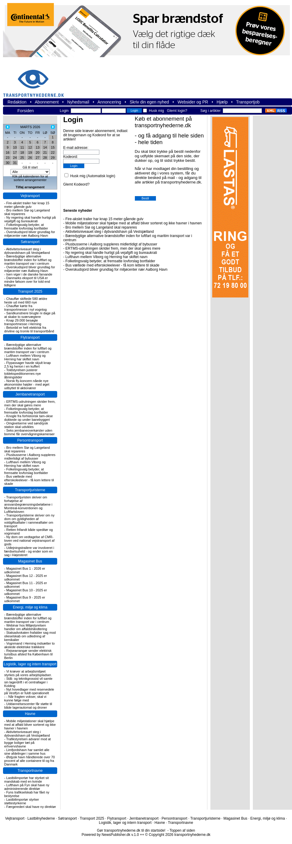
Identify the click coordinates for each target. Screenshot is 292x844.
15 (52, 147)
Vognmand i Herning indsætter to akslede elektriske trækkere (29, 645)
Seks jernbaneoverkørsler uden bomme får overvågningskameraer (29, 432)
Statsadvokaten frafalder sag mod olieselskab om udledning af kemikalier (30, 636)
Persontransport (30, 440)
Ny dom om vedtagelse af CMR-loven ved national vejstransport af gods (29, 540)
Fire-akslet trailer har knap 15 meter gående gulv (26, 204)
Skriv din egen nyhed (149, 102)
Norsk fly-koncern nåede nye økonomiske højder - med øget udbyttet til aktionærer (26, 384)
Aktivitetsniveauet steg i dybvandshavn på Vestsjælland (27, 250)
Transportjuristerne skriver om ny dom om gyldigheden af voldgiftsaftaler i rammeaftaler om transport (29, 520)
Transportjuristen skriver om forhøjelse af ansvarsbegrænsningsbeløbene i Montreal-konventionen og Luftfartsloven (28, 504)
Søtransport (30, 242)
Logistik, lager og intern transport (30, 664)
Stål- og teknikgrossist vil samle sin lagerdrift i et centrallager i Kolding (28, 682)
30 (7, 163)
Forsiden (25, 110)
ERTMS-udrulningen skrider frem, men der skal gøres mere (29, 403)
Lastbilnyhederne (41, 818)
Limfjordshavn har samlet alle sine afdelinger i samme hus (26, 751)
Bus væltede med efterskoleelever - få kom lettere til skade (29, 480)
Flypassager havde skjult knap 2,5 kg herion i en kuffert (27, 364)
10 (15, 147)
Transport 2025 (30, 291)
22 (52, 152)
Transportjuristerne (30, 490)
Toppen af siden (182, 830)
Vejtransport (30, 196)
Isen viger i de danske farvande (29, 274)
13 (37, 147)
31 (15, 163)
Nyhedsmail (78, 102)
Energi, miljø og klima (30, 607)
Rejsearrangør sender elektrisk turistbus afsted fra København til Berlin (28, 654)
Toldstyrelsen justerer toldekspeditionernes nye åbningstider (22, 373)
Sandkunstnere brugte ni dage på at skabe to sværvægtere (29, 315)
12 (30, 147)
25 (22, 157)
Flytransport (29, 337)
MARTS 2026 (30, 127)
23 (7, 157)
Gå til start (30, 167)
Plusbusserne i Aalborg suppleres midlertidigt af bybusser (29, 456)
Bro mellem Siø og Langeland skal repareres (101, 227)
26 (30, 157)
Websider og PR (193, 102)
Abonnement (47, 102)
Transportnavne (30, 771)
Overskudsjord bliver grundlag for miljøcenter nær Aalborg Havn (29, 233)
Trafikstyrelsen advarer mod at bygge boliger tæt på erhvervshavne (27, 742)
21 (45, 152)
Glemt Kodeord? (76, 184)
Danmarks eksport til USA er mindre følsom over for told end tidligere (27, 281)
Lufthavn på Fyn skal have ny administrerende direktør (26, 786)
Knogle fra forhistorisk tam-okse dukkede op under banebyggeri (28, 417)
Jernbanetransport (30, 394)
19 (30, 152)
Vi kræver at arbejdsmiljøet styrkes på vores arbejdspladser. (28, 673)
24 (15, 157)
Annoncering (109, 102)
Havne (30, 714)
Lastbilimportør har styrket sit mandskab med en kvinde (26, 779)
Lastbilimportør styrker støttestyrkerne (21, 801)
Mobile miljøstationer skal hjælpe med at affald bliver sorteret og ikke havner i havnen (30, 724)
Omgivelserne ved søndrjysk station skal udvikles (26, 425)
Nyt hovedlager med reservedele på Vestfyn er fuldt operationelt (29, 691)
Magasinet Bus (30, 561)
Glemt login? (177, 111)
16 (7, 152)
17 (15, 152)
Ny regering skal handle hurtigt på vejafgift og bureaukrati (30, 219)
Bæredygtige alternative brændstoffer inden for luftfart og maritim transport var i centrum (27, 259)
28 (45, 157)
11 (22, 147)
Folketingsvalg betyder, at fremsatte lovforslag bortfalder (26, 226)
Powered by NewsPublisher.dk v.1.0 (110, 835)
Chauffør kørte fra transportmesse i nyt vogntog (25, 307)
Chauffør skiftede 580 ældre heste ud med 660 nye (25, 300)
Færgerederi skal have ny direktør (31, 807)
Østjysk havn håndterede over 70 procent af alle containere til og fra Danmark (29, 760)
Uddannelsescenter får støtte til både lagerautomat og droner (28, 705)
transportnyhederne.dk (36, 79)
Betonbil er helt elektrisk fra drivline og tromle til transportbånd (29, 329)
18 (22, 152)
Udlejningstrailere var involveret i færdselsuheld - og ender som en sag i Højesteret (29, 551)
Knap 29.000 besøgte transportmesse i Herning (22, 322)
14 (45, 147)
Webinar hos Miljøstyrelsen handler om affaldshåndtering (25, 627)
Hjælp (222, 102)
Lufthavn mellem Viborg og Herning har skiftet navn (24, 357)
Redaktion (17, 102)
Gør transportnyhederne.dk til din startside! (131, 830)
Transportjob (247, 102)
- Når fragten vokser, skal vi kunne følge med (25, 698)
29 (52, 157)
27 (37, 157)
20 (37, 152)
